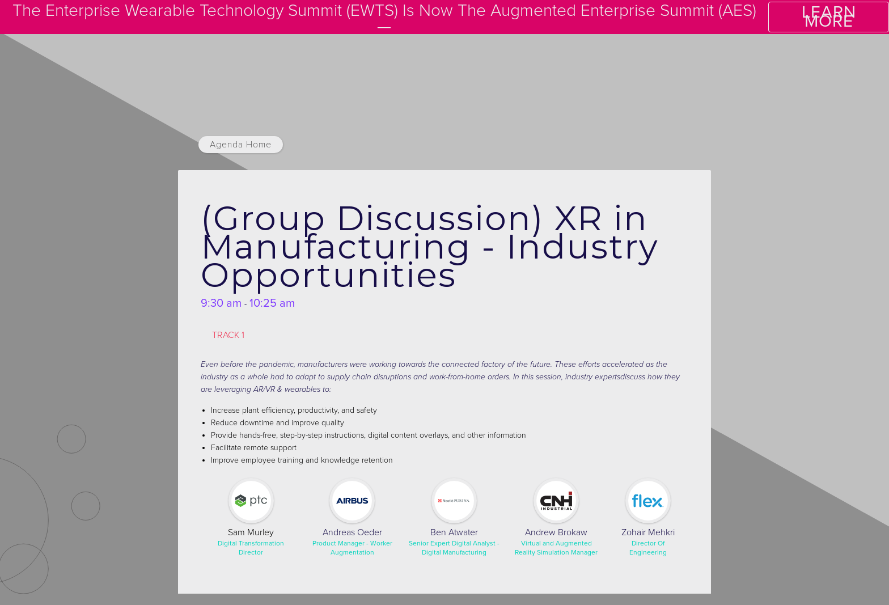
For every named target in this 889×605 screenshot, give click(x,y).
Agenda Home (241, 144)
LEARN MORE (829, 17)
